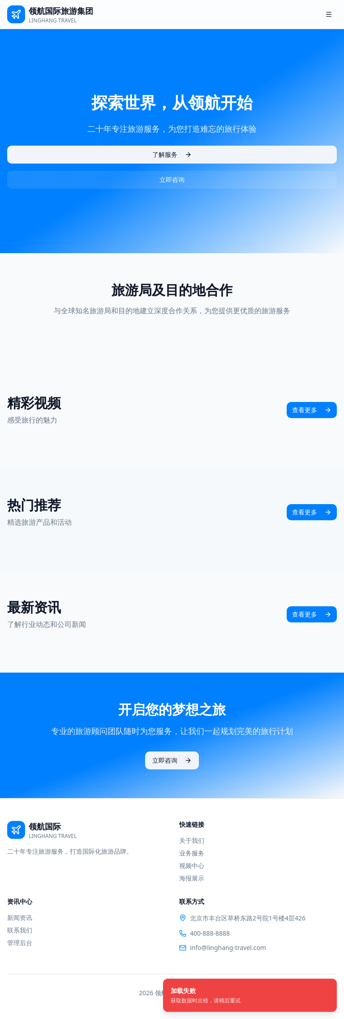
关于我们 (191, 840)
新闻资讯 (19, 917)
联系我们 (19, 930)
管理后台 (19, 942)
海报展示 (191, 878)
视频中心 (191, 865)
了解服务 (172, 154)
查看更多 (311, 410)
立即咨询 (172, 179)
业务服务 (191, 853)
